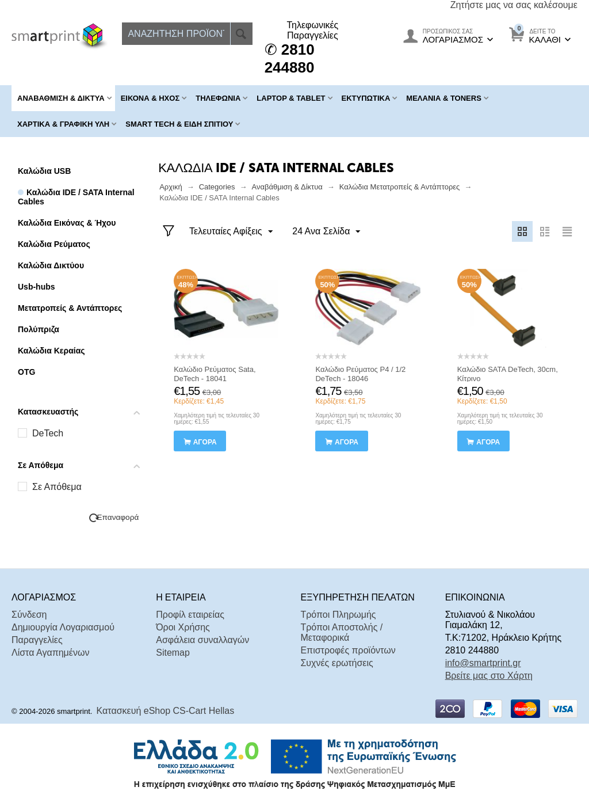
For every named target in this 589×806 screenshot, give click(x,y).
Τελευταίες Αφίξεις (231, 232)
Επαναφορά (118, 517)
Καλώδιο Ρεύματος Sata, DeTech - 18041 (214, 374)
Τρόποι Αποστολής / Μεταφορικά (341, 632)
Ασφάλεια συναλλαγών (202, 640)
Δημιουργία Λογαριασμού (63, 627)
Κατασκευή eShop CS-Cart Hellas (166, 711)
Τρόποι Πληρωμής (338, 614)
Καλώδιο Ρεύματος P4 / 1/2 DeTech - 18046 (360, 374)
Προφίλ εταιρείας (190, 614)
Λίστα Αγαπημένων (50, 652)
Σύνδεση (29, 614)
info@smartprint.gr (483, 663)
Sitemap (173, 652)
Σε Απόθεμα (57, 487)
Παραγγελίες (37, 640)
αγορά (205, 442)
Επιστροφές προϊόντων (347, 650)
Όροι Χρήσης (183, 627)
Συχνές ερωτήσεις (336, 663)
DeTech (47, 433)
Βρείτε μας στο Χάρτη (489, 675)
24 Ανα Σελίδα (326, 232)
